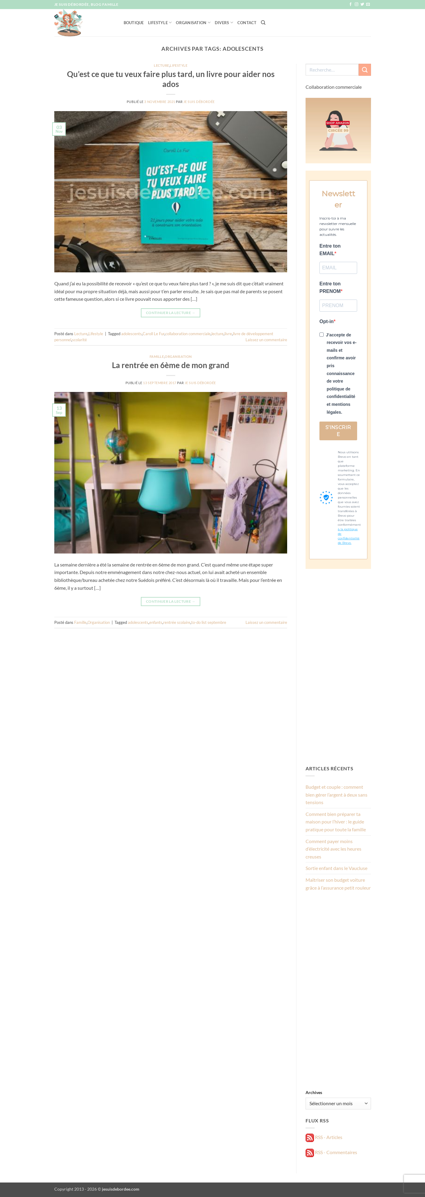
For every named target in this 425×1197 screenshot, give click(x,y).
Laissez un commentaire (266, 339)
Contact (247, 22)
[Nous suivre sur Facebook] (350, 4)
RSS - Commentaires (331, 1152)
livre (228, 333)
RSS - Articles (324, 1137)
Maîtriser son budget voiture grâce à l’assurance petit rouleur (338, 884)
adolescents (131, 333)
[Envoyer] (365, 69)
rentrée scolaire (176, 622)
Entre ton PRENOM (330, 287)
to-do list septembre (208, 622)
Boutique (134, 22)
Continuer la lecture (170, 313)
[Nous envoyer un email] (368, 4)
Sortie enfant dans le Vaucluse (336, 868)
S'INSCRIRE (338, 431)
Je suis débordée (199, 102)
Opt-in (326, 321)
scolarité (79, 339)
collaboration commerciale (188, 333)
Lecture (161, 65)
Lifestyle (160, 22)
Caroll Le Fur (153, 333)
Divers (224, 22)
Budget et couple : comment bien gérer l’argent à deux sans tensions (336, 794)
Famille (157, 356)
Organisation (193, 22)
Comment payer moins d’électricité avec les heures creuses (333, 848)
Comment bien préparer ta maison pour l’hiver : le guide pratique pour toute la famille (336, 821)
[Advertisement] (338, 666)
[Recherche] (263, 22)
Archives (314, 1092)
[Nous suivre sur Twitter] (362, 4)
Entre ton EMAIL (330, 249)
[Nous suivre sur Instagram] (356, 4)
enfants (155, 622)
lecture (217, 333)
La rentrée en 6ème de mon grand (170, 365)
